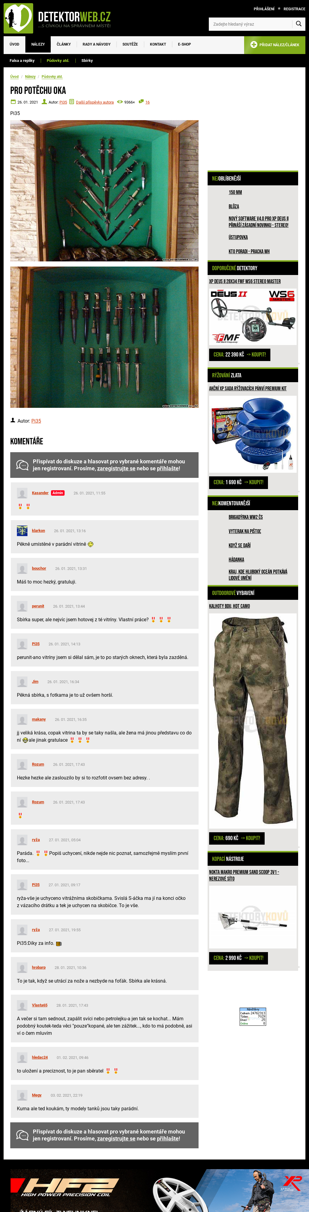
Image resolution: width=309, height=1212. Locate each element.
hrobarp (39, 967)
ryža (36, 839)
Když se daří (239, 545)
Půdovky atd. (58, 60)
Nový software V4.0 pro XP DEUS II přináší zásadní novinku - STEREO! (258, 222)
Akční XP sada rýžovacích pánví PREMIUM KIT (248, 388)
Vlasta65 (39, 1005)
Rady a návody (96, 44)
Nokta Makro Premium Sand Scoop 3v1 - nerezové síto (244, 875)
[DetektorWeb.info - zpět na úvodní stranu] (61, 18)
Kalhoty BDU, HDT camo (229, 606)
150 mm (235, 192)
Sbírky (87, 60)
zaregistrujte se (116, 468)
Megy (37, 1095)
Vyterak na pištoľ (245, 531)
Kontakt (158, 44)
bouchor (39, 568)
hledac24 (40, 1057)
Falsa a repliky (22, 60)
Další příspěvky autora (95, 102)
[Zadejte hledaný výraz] (257, 24)
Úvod (14, 44)
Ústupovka (238, 237)
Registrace (294, 9)
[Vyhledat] (298, 24)
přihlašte (168, 468)
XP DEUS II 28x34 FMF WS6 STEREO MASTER (245, 281)
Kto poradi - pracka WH (249, 251)
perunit (38, 606)
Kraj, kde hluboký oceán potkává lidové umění (258, 575)
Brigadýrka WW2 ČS (246, 517)
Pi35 (63, 102)
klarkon (38, 530)
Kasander (40, 493)
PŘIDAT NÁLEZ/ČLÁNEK (274, 45)
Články (64, 44)
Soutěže (130, 44)
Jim (35, 681)
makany (39, 719)
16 (147, 102)
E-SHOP (184, 44)
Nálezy (38, 44)
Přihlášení (264, 9)
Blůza (234, 206)
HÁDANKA (236, 560)
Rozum (38, 764)
